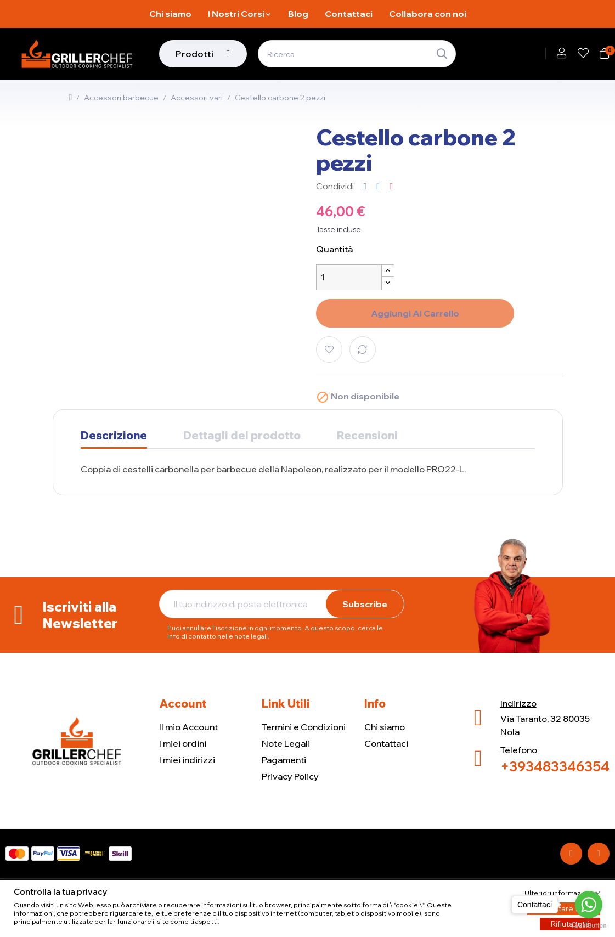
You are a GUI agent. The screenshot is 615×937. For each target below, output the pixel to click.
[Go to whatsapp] (588, 904)
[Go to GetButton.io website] (588, 925)
